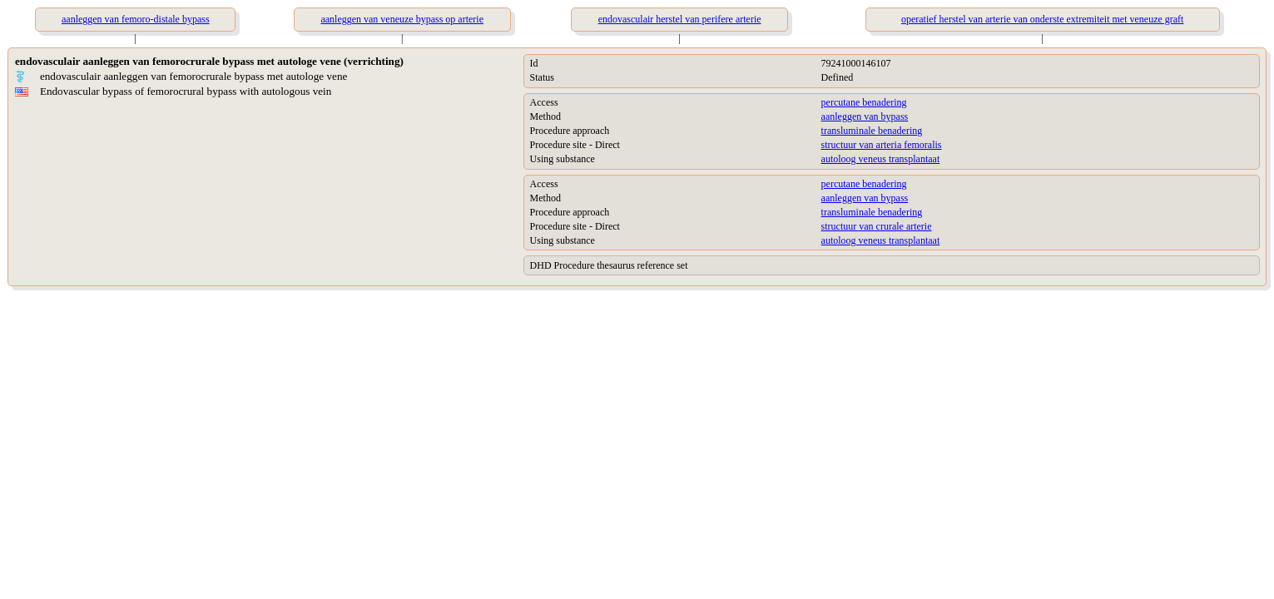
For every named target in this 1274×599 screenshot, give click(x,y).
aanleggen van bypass (865, 116)
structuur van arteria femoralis (881, 145)
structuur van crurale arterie (876, 226)
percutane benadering (864, 102)
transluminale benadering (872, 130)
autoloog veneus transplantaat (880, 159)
